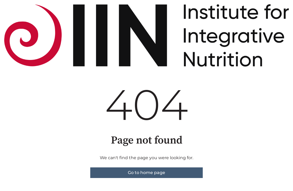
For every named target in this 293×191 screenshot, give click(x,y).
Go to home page (146, 172)
